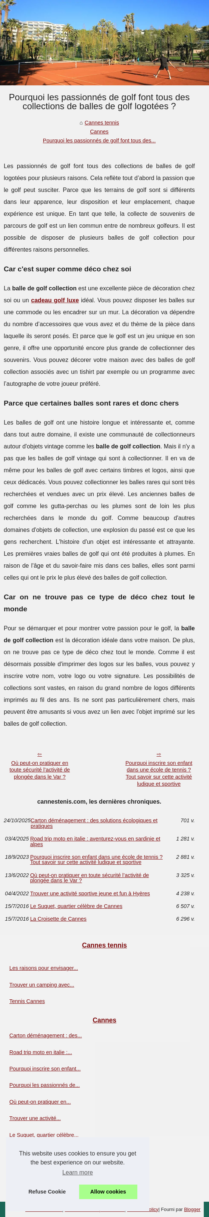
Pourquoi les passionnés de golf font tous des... (99, 141)
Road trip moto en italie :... (40, 1052)
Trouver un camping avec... (41, 985)
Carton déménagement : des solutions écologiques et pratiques (94, 823)
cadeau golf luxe (55, 300)
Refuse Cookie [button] (47, 1192)
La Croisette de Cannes (58, 918)
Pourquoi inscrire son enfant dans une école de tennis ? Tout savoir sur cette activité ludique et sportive (158, 773)
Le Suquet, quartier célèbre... (44, 1135)
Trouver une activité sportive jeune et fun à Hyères (90, 893)
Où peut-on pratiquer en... (40, 1102)
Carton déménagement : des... (45, 1035)
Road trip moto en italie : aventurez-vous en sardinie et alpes (95, 841)
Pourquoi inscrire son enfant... (45, 1069)
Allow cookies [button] (108, 1192)
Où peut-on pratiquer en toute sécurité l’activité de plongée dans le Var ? (40, 770)
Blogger (192, 1209)
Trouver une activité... (35, 1118)
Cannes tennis (102, 123)
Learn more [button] (77, 1172)
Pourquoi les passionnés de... (44, 1085)
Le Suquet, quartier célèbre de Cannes (76, 906)
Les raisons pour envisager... (43, 968)
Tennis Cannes (27, 1001)
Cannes (99, 132)
